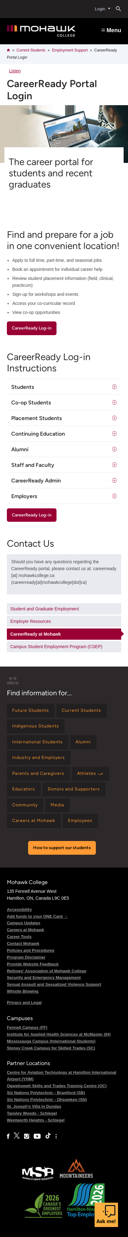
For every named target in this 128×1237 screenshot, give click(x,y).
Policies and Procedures (30, 950)
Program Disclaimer (26, 957)
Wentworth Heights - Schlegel (36, 1120)
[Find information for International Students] (37, 742)
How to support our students (62, 847)
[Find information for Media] (57, 805)
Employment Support (69, 50)
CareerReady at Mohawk (35, 634)
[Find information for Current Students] (82, 711)
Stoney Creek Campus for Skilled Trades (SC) (51, 1048)
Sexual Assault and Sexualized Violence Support (54, 984)
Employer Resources (30, 621)
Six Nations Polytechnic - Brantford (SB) (46, 1092)
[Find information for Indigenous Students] (36, 726)
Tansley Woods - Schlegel (32, 1113)
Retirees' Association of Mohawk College (46, 971)
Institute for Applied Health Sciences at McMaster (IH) (59, 1034)
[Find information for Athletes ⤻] (90, 774)
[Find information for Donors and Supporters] (74, 789)
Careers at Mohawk (25, 929)
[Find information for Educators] (24, 789)
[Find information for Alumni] (83, 742)
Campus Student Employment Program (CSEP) (56, 646)
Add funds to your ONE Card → (37, 916)
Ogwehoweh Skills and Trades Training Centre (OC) (57, 1085)
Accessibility (19, 909)
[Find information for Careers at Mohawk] (34, 821)
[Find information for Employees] (80, 821)
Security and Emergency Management (44, 977)
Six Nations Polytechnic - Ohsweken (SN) (47, 1099)
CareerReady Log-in (32, 328)
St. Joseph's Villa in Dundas (34, 1106)
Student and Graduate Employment (44, 608)
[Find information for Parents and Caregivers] (38, 774)
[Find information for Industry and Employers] (39, 758)
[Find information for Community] (25, 805)
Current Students (31, 50)
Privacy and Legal (24, 1002)
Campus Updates (23, 923)
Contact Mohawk (23, 943)
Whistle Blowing (22, 991)
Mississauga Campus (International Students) (51, 1041)
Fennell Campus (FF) (27, 1027)
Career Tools (19, 936)
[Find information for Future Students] (31, 711)
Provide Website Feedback (33, 964)
